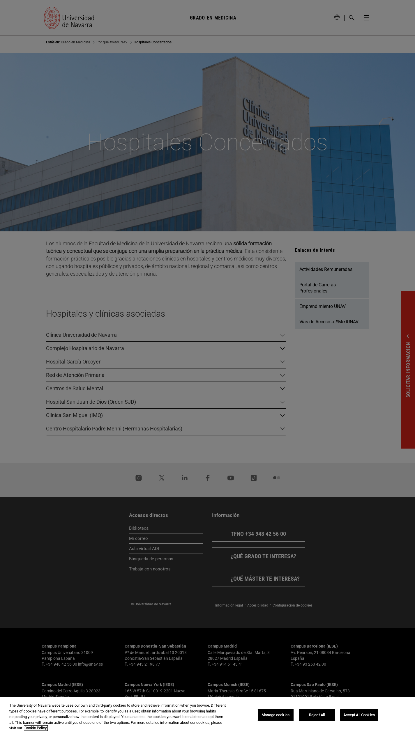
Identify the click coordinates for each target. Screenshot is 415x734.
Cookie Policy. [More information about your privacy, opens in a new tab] (35, 728)
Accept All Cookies (359, 715)
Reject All (317, 715)
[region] (207, 715)
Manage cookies (275, 715)
